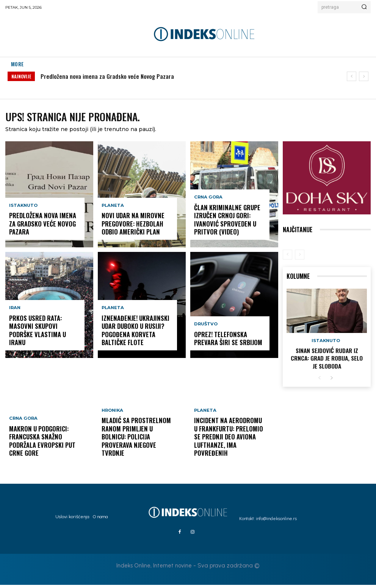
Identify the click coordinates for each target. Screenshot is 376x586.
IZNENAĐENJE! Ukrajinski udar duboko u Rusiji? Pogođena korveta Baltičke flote (137, 333)
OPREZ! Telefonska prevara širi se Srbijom (229, 340)
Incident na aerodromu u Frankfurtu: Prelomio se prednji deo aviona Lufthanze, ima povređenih (227, 444)
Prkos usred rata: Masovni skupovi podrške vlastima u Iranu (44, 337)
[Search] (364, 7)
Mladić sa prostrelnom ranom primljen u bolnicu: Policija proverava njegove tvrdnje (136, 444)
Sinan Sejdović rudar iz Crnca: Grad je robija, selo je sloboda (327, 358)
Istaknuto (23, 217)
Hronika (112, 425)
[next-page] (331, 376)
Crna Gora (22, 425)
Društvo (205, 328)
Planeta (112, 210)
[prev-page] (287, 256)
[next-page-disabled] (299, 256)
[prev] (351, 76)
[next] (363, 76)
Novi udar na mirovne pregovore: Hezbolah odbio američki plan (137, 226)
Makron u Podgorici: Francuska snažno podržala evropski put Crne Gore (38, 444)
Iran (14, 321)
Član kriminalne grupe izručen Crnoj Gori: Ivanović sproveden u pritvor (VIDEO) (223, 223)
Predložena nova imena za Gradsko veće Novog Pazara (107, 76)
